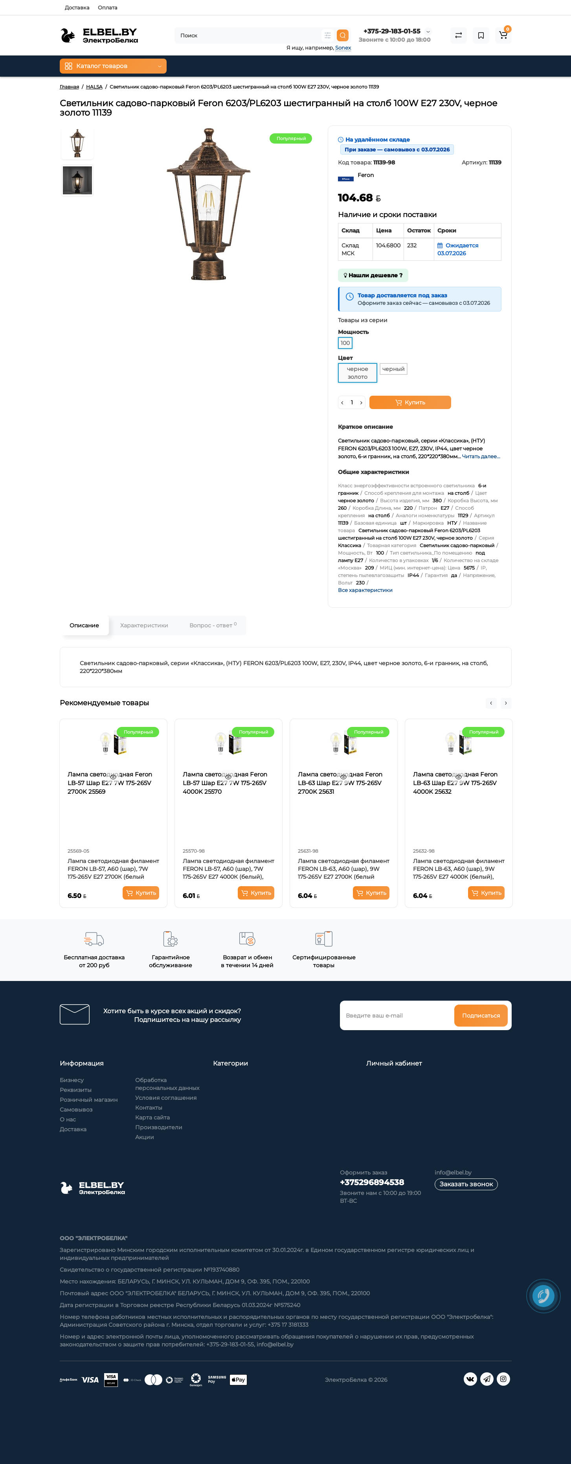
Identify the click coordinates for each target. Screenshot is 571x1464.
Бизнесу (72, 1080)
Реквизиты (76, 1089)
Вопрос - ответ (213, 625)
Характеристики (144, 625)
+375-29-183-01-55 (392, 31)
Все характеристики (365, 590)
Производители (158, 1127)
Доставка (77, 7)
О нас (68, 1119)
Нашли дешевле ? (373, 275)
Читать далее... (481, 456)
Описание (84, 625)
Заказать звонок (466, 1184)
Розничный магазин (89, 1099)
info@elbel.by (453, 1172)
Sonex (343, 47)
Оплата (108, 7)
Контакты (148, 1107)
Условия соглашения (165, 1097)
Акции (144, 1137)
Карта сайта (152, 1117)
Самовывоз (76, 1109)
